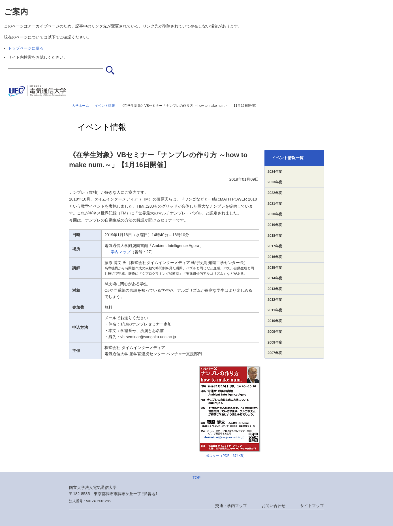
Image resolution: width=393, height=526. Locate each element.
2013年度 (275, 289)
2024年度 (275, 172)
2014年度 (275, 278)
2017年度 (275, 246)
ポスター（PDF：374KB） (226, 456)
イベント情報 (105, 106)
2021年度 (275, 204)
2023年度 (275, 182)
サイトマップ (312, 505)
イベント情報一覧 (288, 158)
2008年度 (275, 342)
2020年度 (275, 214)
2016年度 (275, 257)
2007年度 (275, 353)
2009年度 (275, 332)
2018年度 (275, 236)
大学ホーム (80, 106)
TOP (197, 477)
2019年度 (275, 225)
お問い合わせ (273, 505)
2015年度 (275, 268)
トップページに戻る (26, 48)
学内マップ (121, 252)
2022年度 (275, 193)
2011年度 (275, 310)
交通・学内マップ (231, 505)
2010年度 (275, 321)
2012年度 (275, 300)
